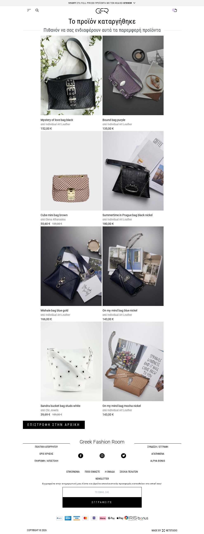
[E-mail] (102, 492)
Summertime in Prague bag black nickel (127, 215)
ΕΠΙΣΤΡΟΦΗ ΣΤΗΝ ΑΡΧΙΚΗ (53, 425)
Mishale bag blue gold (54, 310)
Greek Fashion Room (102, 442)
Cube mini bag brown (54, 215)
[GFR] (102, 11)
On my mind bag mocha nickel (122, 406)
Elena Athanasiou (55, 219)
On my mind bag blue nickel (120, 310)
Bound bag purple (114, 120)
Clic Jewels (51, 410)
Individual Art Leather (57, 124)
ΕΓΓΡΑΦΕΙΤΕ (102, 502)
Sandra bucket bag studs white (60, 406)
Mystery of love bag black (57, 120)
